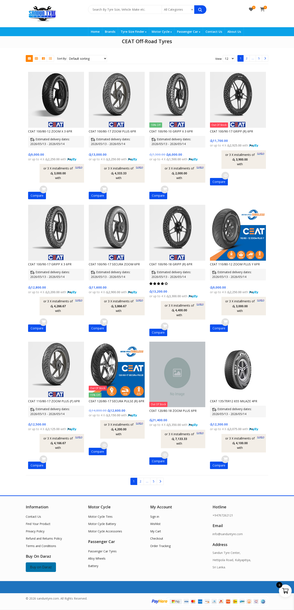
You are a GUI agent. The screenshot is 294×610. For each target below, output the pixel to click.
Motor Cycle (162, 32)
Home (95, 32)
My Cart (155, 531)
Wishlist (155, 524)
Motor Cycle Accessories (105, 531)
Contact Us (214, 32)
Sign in (154, 517)
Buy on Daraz (41, 567)
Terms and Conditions (41, 546)
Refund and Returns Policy (44, 538)
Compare (37, 195)
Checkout (156, 538)
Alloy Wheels (97, 558)
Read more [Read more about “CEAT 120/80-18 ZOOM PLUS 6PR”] (164, 455)
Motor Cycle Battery (102, 524)
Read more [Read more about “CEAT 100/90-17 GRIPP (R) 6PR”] (225, 175)
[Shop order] (87, 58)
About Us (234, 32)
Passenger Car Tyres (102, 551)
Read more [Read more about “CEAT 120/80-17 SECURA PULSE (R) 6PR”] (104, 445)
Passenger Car (188, 32)
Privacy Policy (35, 531)
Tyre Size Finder (133, 32)
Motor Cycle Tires (100, 517)
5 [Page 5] (259, 58)
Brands (110, 32)
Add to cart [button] (43, 189)
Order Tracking (160, 546)
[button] (158, 284)
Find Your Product (38, 524)
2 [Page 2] (246, 58)
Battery (93, 566)
